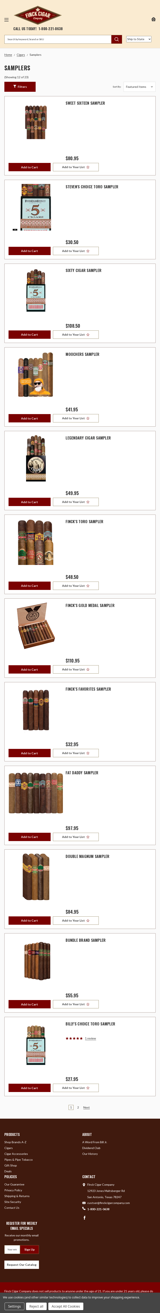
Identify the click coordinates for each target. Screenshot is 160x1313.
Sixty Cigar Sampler (83, 270)
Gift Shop (10, 1165)
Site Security (12, 1202)
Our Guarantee (14, 1184)
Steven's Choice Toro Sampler (92, 186)
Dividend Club (91, 1148)
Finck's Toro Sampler (84, 521)
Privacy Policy (13, 1190)
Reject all (36, 1306)
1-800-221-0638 (51, 28)
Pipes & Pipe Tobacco (18, 1159)
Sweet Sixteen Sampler (85, 103)
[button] (20, 87)
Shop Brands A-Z (15, 1142)
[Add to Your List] (77, 167)
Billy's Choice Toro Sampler (90, 1023)
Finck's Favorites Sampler (88, 689)
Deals (8, 1171)
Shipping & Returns (17, 1196)
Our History (90, 1153)
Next (86, 1107)
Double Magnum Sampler (87, 856)
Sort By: (117, 86)
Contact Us (11, 1207)
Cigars (8, 1148)
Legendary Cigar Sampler (88, 438)
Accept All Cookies (66, 1306)
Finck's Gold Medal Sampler (90, 605)
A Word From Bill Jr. (94, 1142)
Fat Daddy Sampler (82, 772)
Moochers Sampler (82, 354)
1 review (90, 1038)
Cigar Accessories (16, 1153)
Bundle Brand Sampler (86, 940)
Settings (14, 1306)
